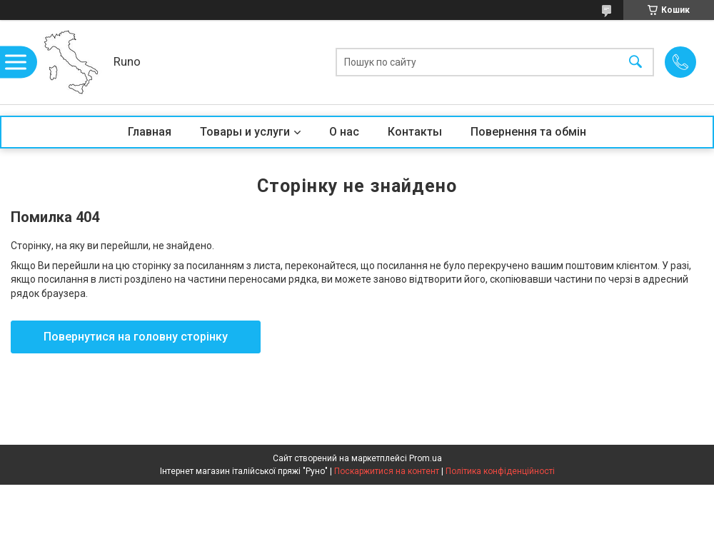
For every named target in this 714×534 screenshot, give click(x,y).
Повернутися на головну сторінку (136, 336)
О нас (344, 131)
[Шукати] (635, 62)
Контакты (415, 131)
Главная (149, 131)
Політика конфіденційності (500, 471)
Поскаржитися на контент (386, 471)
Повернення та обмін (528, 131)
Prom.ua (425, 458)
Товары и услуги (245, 131)
